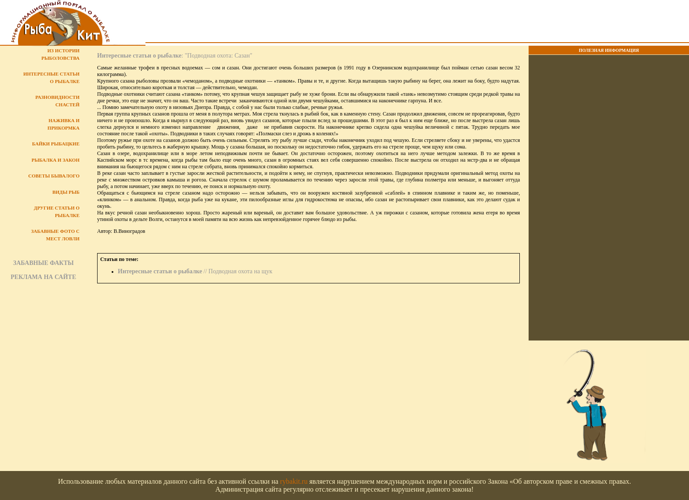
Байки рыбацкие (56, 143)
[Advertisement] (417, 22)
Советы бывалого (54, 175)
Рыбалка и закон (56, 160)
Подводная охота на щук (240, 271)
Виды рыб (66, 192)
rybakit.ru (294, 481)
